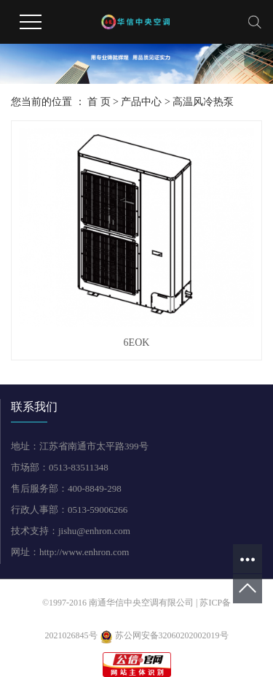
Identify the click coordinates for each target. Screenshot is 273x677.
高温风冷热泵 (203, 101)
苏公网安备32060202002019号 (164, 635)
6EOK (137, 342)
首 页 (99, 101)
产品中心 (141, 101)
